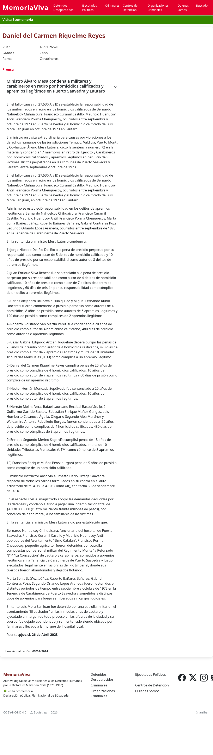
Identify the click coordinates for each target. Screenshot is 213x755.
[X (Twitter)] (193, 678)
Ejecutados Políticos (89, 8)
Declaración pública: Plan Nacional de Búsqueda (35, 695)
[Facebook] (182, 678)
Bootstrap (38, 712)
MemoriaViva (25, 7)
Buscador (202, 5)
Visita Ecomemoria (17, 19)
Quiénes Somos (147, 691)
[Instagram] (204, 678)
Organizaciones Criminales (158, 8)
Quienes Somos (183, 8)
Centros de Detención (130, 8)
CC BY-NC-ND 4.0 (14, 712)
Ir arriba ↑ (203, 712)
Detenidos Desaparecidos (63, 8)
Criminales (112, 5)
